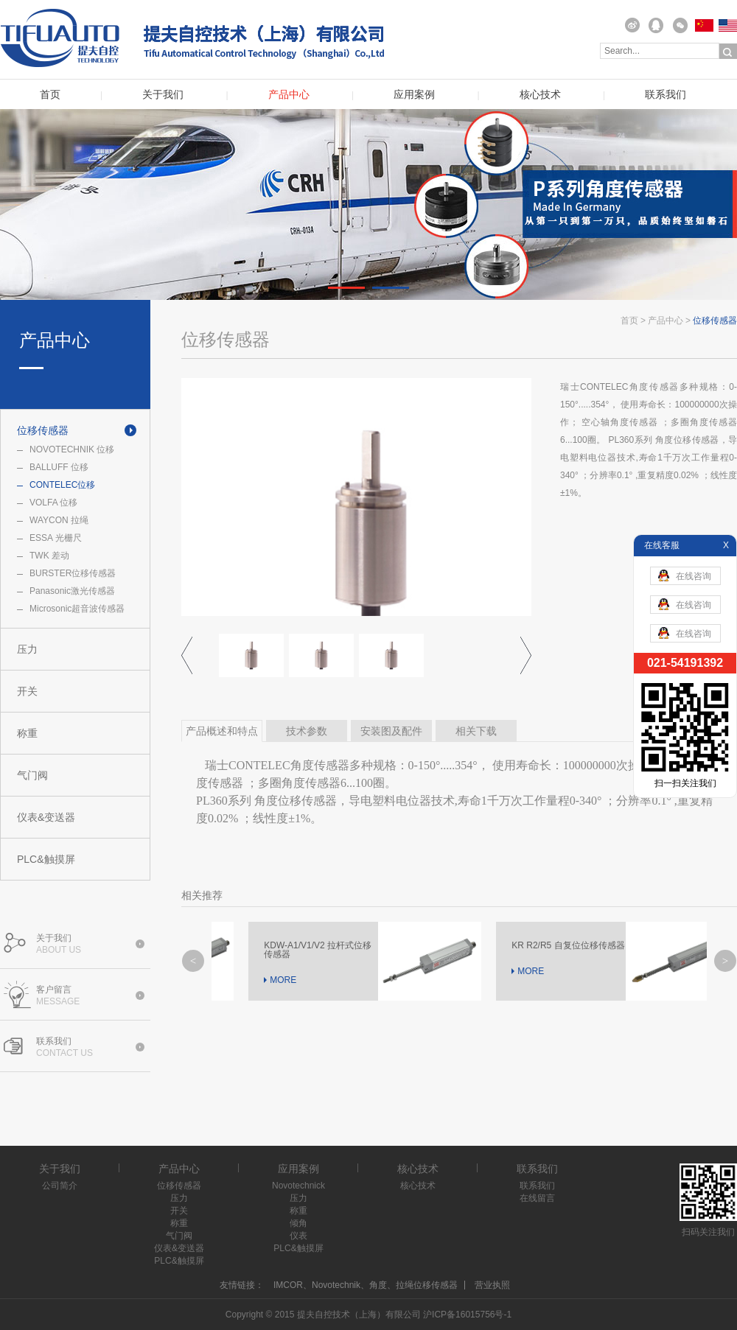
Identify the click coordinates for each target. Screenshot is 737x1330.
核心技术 (540, 94)
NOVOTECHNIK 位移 (71, 449)
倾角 (298, 1223)
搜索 (728, 51)
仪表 (298, 1236)
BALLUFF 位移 (58, 467)
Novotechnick (298, 1185)
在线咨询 (684, 575)
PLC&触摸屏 (46, 859)
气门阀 (32, 775)
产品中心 (289, 94)
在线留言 (537, 1198)
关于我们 (163, 94)
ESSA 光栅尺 (55, 538)
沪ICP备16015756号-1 (467, 1314)
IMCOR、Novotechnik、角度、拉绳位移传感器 (365, 1285)
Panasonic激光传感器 (72, 591)
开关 (27, 691)
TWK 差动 (49, 555)
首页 (50, 94)
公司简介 (59, 1185)
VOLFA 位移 (53, 502)
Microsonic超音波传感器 (77, 608)
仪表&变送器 (46, 817)
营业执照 (492, 1285)
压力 (27, 649)
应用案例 (414, 94)
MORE (253, 980)
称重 (27, 733)
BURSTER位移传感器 (72, 573)
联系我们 (665, 94)
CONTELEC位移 (62, 485)
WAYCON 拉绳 (58, 520)
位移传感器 (43, 430)
